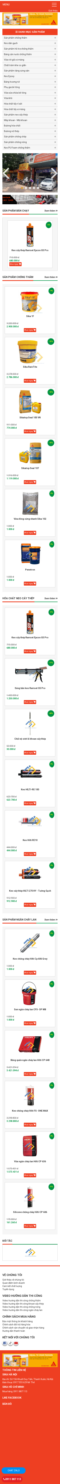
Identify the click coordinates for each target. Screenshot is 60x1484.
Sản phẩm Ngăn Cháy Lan (19, 919)
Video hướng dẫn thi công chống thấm (21, 1300)
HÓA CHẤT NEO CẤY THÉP (18, 598)
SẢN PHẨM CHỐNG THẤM (17, 277)
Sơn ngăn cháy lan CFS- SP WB (30, 1009)
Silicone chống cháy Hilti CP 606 (30, 1212)
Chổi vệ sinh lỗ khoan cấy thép (30, 739)
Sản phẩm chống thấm (15, 38)
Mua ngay (15, 264)
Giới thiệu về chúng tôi (13, 1279)
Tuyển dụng (8, 1289)
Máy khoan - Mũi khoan (15, 120)
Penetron (30, 569)
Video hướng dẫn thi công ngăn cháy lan (22, 1310)
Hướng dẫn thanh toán (13, 1331)
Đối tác (7, 1240)
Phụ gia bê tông (12, 87)
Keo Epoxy (9, 76)
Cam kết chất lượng (12, 1286)
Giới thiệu (53, 10)
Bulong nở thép (11, 131)
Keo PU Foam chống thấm (17, 147)
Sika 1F (30, 316)
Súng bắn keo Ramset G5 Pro (30, 688)
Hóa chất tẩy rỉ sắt (13, 103)
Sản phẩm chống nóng (15, 142)
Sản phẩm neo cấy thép (16, 114)
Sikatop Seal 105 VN (30, 417)
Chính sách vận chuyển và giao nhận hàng (23, 1327)
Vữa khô (8, 98)
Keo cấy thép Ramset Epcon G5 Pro (30, 250)
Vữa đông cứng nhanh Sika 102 (30, 519)
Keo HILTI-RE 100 (30, 789)
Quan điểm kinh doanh (13, 1283)
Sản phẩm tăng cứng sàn (16, 70)
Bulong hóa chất (12, 125)
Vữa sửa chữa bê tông (15, 92)
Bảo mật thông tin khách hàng (17, 1321)
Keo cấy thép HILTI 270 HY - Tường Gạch (30, 891)
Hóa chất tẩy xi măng (14, 109)
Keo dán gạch (11, 43)
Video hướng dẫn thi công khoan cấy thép (23, 1303)
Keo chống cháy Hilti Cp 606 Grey (30, 959)
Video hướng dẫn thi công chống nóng (21, 1307)
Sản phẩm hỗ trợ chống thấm (18, 48)
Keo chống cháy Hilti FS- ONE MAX (30, 1111)
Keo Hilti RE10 (30, 840)
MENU (6, 4)
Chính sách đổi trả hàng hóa (16, 1324)
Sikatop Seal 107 (30, 468)
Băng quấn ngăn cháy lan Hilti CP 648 (30, 1060)
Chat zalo (14, 1470)
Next (5, 172)
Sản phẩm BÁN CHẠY (15, 210)
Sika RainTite (30, 367)
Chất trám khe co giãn (15, 65)
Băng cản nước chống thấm (18, 54)
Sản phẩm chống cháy (15, 136)
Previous (54, 172)
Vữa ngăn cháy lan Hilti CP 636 (30, 1161)
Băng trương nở (12, 82)
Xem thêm (51, 210)
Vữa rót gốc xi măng (14, 59)
